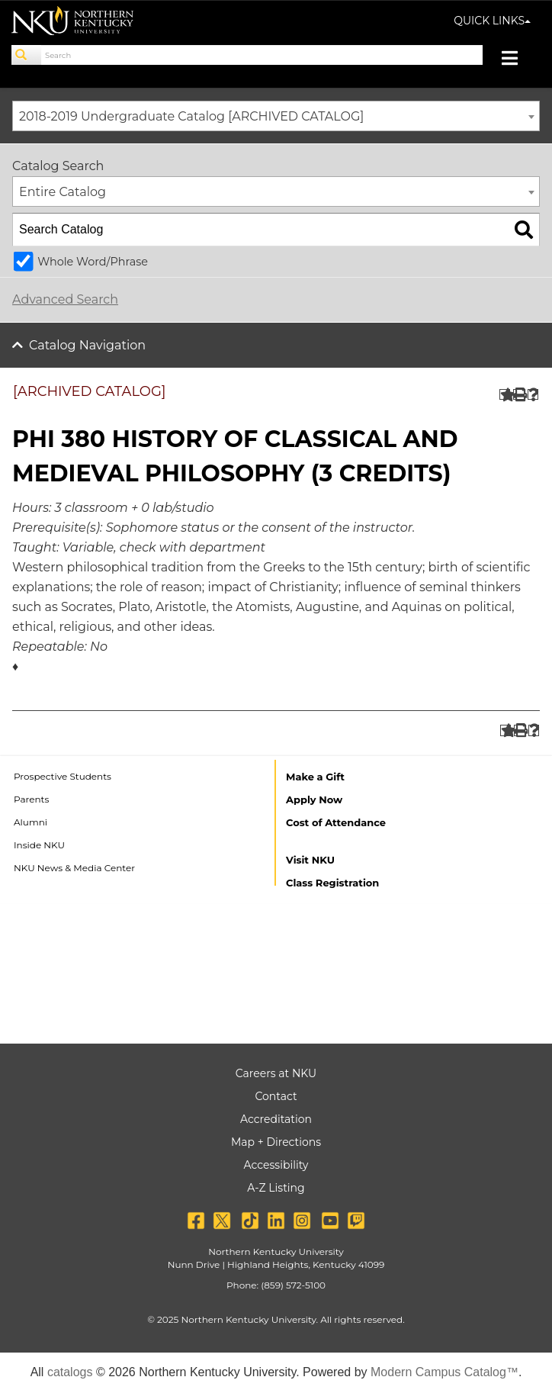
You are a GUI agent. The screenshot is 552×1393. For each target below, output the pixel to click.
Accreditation (276, 1119)
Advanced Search (65, 299)
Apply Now (314, 799)
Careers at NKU (276, 1073)
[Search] (26, 55)
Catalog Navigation (87, 345)
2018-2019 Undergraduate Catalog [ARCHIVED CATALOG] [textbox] (191, 116)
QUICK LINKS (492, 20)
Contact (276, 1096)
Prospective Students (62, 776)
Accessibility (276, 1165)
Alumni (30, 822)
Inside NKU (39, 845)
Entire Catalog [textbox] (62, 192)
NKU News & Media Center (74, 867)
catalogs (70, 1372)
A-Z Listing (275, 1188)
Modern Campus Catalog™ (444, 1372)
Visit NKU (310, 860)
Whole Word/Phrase (92, 262)
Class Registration (332, 883)
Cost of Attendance (336, 822)
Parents (31, 799)
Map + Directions (276, 1142)
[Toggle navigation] (517, 60)
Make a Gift (315, 776)
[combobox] (276, 116)
